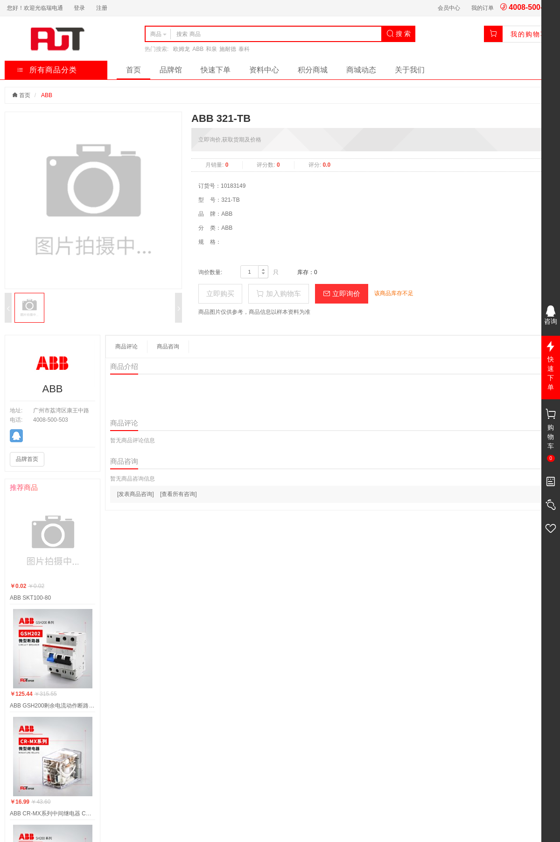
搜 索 (398, 33)
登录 (79, 8)
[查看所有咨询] (178, 494)
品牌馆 (171, 70)
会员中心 (449, 8)
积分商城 (313, 70)
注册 (101, 8)
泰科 (244, 49)
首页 (133, 70)
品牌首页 (27, 459)
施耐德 (227, 49)
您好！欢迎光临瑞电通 (35, 8)
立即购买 (220, 293)
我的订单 (482, 8)
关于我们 (410, 70)
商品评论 (126, 346)
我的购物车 (529, 34)
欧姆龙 (181, 49)
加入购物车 (278, 293)
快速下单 (216, 70)
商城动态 (361, 70)
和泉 (211, 49)
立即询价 (341, 293)
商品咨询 (168, 346)
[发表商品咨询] (135, 494)
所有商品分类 (47, 70)
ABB (197, 49)
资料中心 (264, 70)
